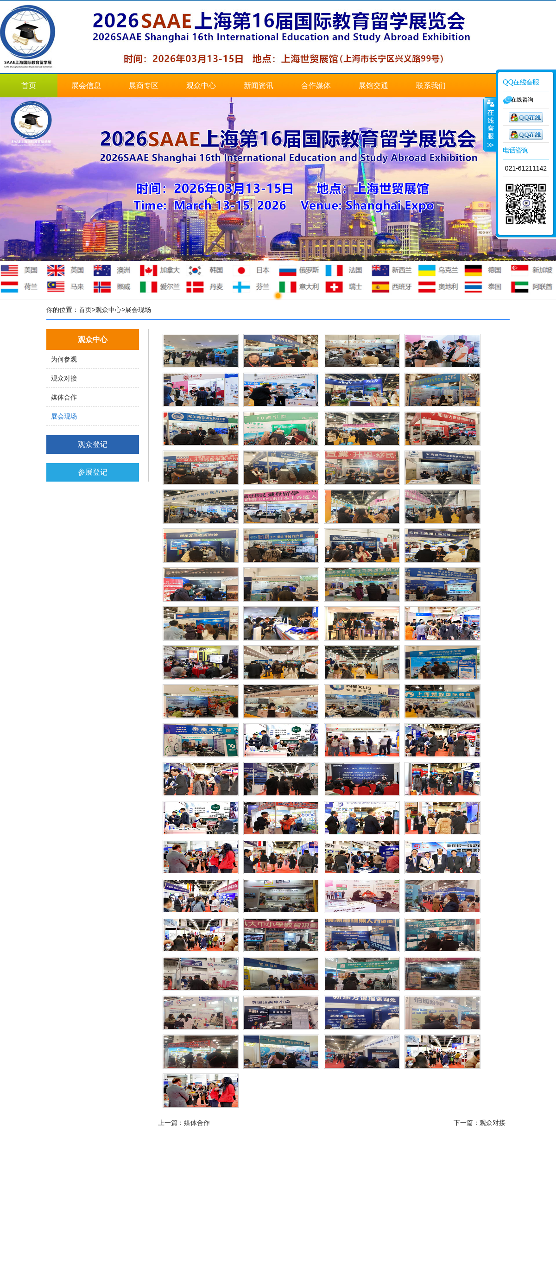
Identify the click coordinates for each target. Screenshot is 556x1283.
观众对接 (64, 378)
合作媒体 (316, 85)
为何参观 (64, 359)
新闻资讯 (258, 85)
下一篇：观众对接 (479, 1122)
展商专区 (143, 85)
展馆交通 (373, 85)
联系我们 (431, 85)
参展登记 (92, 472)
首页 (28, 85)
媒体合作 (64, 397)
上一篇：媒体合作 (184, 1122)
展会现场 (64, 416)
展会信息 (86, 85)
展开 (489, 124)
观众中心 (201, 85)
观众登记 (92, 444)
